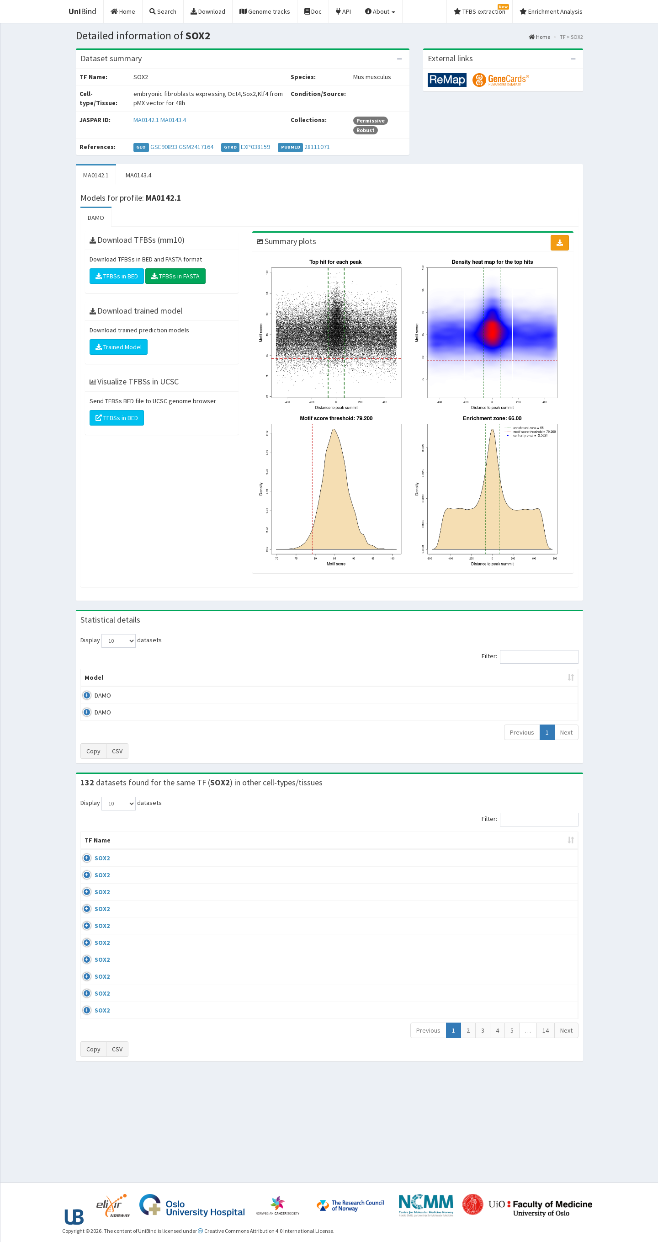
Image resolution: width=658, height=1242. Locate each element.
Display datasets (121, 641)
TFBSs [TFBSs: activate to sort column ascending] (344, 677)
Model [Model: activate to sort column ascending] (94, 677)
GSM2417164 (196, 147)
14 (545, 1135)
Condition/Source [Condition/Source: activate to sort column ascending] (282, 849)
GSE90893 (163, 147)
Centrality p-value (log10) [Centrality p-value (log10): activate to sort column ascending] (502, 677)
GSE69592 (503, 972)
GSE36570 (503, 1079)
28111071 (317, 147)
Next (566, 732)
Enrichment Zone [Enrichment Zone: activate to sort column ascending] (274, 677)
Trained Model (119, 347)
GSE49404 (503, 894)
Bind (82, 11)
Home (539, 36)
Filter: (530, 657)
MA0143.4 (173, 120)
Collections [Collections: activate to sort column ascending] (409, 849)
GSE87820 (503, 1105)
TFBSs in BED (117, 276)
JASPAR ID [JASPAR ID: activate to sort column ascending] (551, 844)
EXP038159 (255, 147)
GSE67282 (503, 867)
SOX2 (92, 867)
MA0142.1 (146, 120)
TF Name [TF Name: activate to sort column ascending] (93, 844)
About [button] (380, 11)
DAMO (96, 217)
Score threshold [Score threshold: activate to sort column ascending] (405, 677)
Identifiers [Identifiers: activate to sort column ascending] (506, 849)
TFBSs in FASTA (175, 276)
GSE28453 (503, 946)
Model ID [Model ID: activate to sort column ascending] (207, 677)
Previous (522, 732)
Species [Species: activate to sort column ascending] (459, 849)
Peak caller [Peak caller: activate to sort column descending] (147, 677)
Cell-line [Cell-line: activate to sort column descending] (133, 849)
